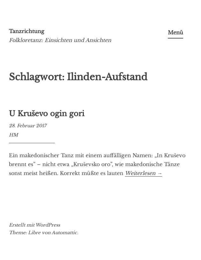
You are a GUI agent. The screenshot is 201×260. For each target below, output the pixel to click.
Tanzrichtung (26, 31)
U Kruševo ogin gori (46, 113)
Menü (175, 32)
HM (13, 135)
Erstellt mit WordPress (34, 225)
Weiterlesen (143, 173)
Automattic (64, 232)
